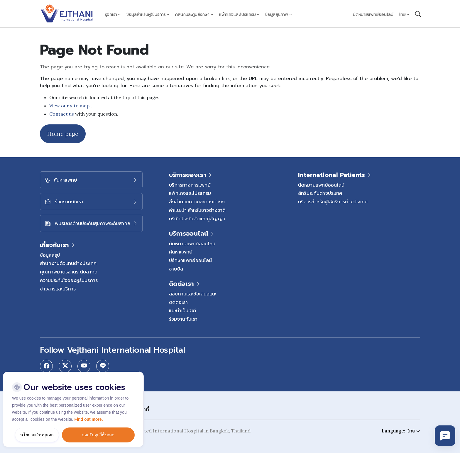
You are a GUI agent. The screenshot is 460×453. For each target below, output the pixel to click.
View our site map (70, 106)
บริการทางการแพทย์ (190, 185)
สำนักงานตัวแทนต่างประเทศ (68, 263)
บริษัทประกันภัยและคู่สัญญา (197, 219)
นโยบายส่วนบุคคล (37, 434)
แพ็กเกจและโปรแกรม (190, 193)
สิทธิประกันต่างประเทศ (320, 193)
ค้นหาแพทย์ (180, 252)
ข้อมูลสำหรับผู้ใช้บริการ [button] (146, 14)
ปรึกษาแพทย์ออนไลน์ (190, 260)
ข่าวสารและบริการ (58, 289)
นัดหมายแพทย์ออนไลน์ (373, 14)
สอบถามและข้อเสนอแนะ (193, 294)
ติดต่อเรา (178, 302)
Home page (62, 133)
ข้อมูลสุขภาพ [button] (276, 14)
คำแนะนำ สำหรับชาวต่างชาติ (197, 210)
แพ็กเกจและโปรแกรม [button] (237, 14)
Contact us (62, 114)
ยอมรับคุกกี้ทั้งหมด (98, 434)
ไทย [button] (402, 14)
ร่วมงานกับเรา (183, 319)
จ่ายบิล (176, 269)
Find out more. (88, 419)
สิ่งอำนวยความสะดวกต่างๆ (197, 201)
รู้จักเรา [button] (111, 14)
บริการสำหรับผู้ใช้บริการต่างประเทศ (333, 201)
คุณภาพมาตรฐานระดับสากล (68, 272)
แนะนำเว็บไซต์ (182, 310)
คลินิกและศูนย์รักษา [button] (192, 14)
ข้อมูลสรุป (50, 255)
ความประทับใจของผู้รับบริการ (69, 280)
